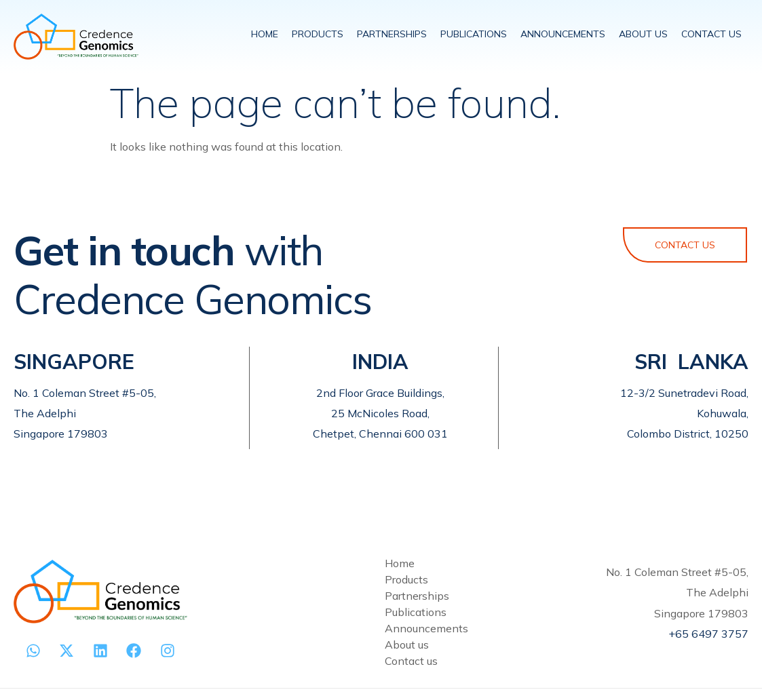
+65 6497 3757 (708, 633)
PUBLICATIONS (473, 34)
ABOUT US (643, 34)
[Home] (475, 563)
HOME (264, 34)
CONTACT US (711, 34)
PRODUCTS (317, 34)
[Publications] (475, 612)
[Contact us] (475, 661)
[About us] (475, 644)
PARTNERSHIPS (392, 34)
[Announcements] (475, 628)
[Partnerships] (475, 596)
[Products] (475, 579)
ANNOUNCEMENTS (562, 34)
